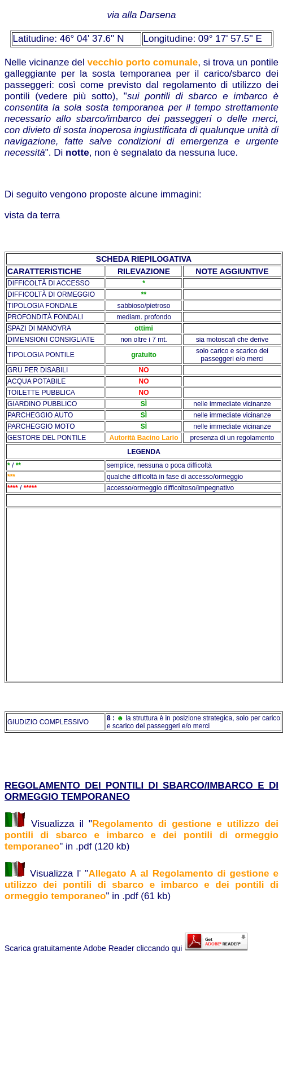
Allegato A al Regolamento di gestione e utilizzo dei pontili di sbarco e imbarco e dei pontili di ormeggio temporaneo (141, 884)
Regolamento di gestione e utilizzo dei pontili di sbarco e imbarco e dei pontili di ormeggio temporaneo (141, 835)
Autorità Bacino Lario (143, 438)
